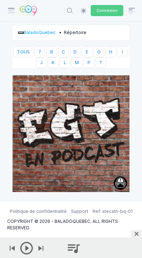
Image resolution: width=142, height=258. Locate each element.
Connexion (107, 10)
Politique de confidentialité (38, 211)
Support (79, 211)
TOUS (23, 51)
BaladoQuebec (40, 32)
